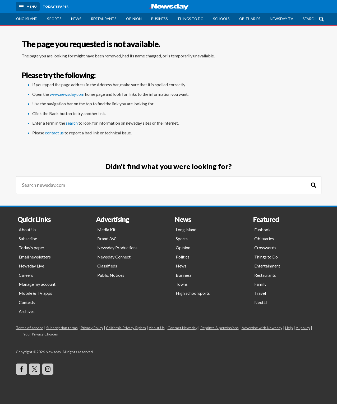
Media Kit (106, 229)
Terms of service (29, 327)
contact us (54, 132)
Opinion (134, 19)
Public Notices (110, 275)
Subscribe (28, 238)
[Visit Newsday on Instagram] (47, 369)
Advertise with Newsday (262, 327)
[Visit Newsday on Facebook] (21, 369)
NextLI (260, 302)
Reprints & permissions (219, 327)
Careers (26, 275)
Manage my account (37, 284)
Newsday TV (281, 19)
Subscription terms (62, 327)
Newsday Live (31, 265)
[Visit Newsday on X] (34, 369)
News (76, 19)
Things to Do (190, 19)
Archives (27, 311)
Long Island (26, 19)
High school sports (193, 293)
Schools (221, 19)
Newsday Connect (114, 256)
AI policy (303, 327)
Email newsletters (35, 256)
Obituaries (249, 19)
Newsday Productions (117, 247)
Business (159, 19)
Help (289, 327)
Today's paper (31, 247)
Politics (183, 256)
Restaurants (104, 19)
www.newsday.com (67, 94)
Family (260, 284)
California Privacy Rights (126, 327)
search (72, 122)
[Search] (313, 185)
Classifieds (107, 265)
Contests (27, 302)
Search (309, 19)
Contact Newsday (182, 327)
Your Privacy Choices (40, 334)
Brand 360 (106, 238)
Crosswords (265, 247)
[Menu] (28, 6)
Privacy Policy (92, 327)
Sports (54, 19)
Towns (182, 284)
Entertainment (267, 265)
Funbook (262, 229)
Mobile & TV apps (35, 293)
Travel (260, 293)
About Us (27, 229)
